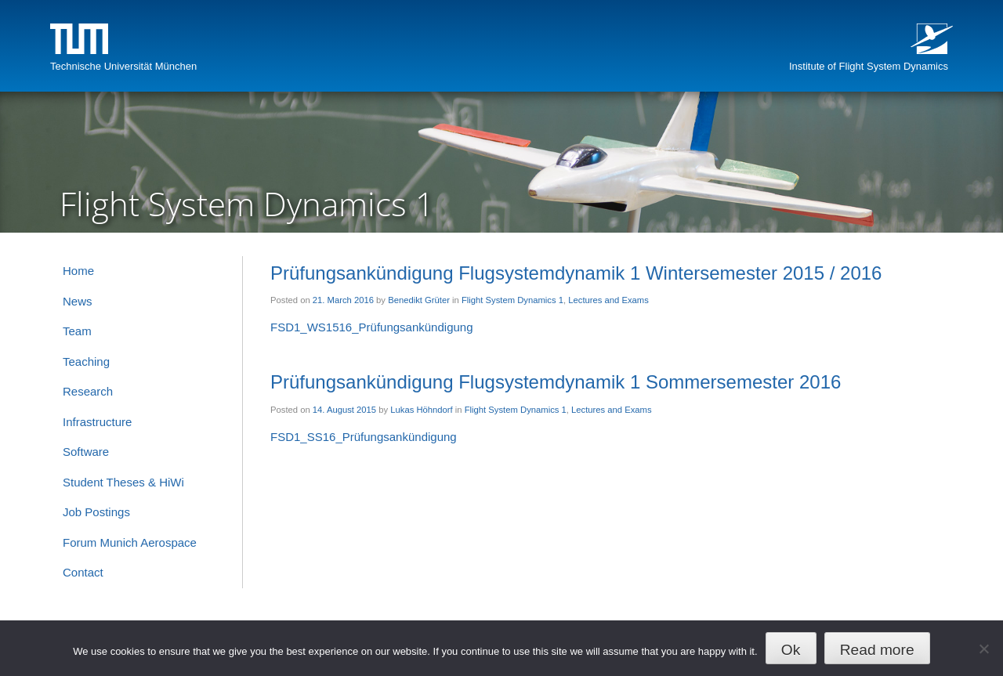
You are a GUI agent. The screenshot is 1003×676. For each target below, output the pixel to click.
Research (88, 391)
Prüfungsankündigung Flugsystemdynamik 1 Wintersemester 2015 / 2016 (576, 273)
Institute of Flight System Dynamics (868, 66)
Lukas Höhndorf (421, 409)
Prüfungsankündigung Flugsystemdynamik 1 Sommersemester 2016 (555, 381)
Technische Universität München (123, 66)
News (77, 301)
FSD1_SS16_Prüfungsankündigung (363, 436)
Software (86, 451)
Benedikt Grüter (419, 300)
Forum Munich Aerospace (130, 542)
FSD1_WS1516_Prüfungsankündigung (371, 327)
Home (78, 270)
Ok (791, 650)
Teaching (86, 361)
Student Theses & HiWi (123, 482)
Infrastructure (97, 421)
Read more (877, 650)
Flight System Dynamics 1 (512, 300)
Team (77, 331)
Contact (83, 572)
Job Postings (96, 512)
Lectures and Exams (608, 300)
